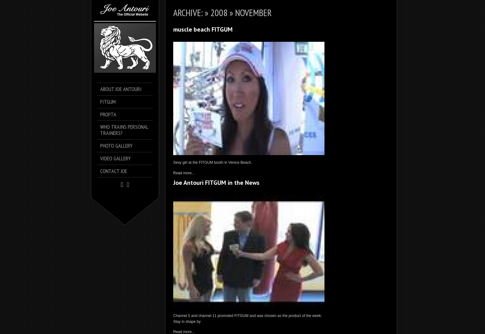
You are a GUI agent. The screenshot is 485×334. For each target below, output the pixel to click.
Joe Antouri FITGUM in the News (216, 183)
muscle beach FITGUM (203, 29)
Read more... (184, 173)
